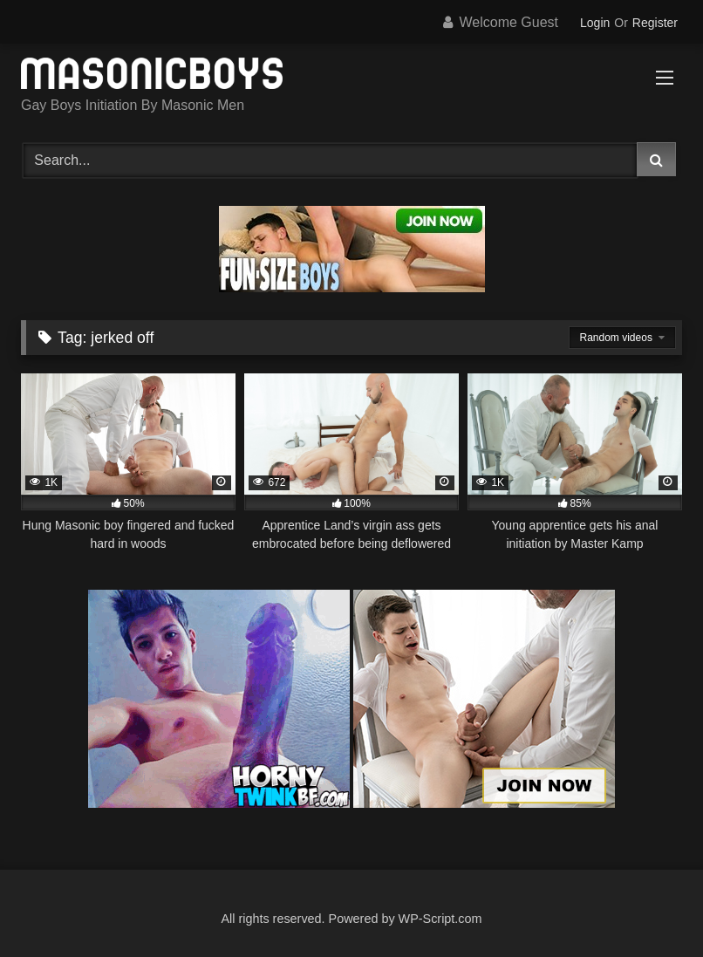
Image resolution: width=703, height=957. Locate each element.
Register (655, 23)
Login (595, 23)
